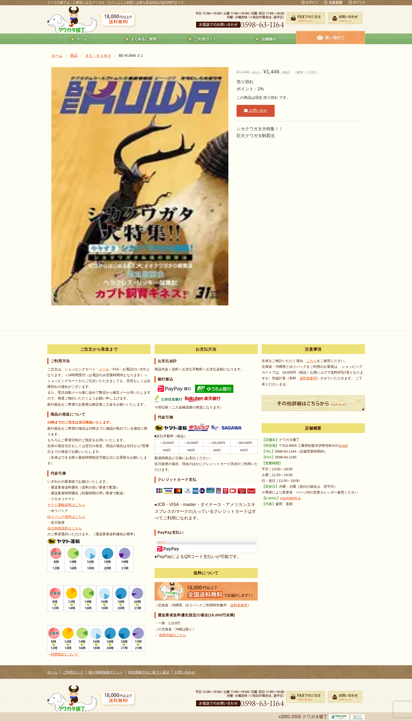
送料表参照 (238, 605)
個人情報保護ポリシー (105, 672)
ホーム (78, 39)
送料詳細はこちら (172, 635)
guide (203, 39)
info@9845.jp (290, 498)
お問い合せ (255, 110)
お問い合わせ (184, 672)
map (343, 446)
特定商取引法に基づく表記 (148, 672)
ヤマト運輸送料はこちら (66, 505)
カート (330, 37)
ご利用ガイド (73, 672)
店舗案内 (265, 39)
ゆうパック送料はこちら (66, 517)
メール (104, 369)
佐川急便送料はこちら (64, 528)
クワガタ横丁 (72, 20)
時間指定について (64, 654)
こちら (311, 361)
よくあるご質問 (141, 39)
